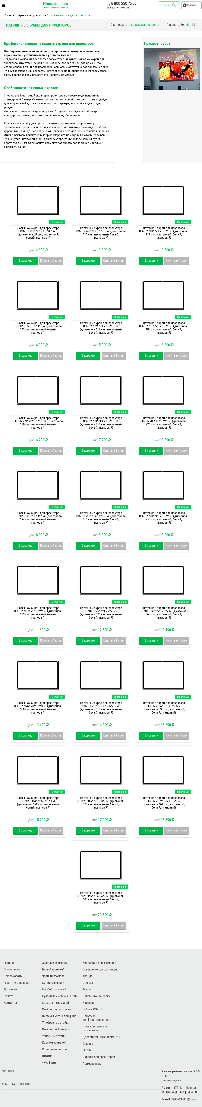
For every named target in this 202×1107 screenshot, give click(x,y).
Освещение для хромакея (100, 969)
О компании (12, 969)
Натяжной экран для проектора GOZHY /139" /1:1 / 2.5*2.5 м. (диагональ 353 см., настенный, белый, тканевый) (101, 707)
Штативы (48, 1056)
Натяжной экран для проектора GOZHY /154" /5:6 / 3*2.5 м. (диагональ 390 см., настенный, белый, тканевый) (164, 707)
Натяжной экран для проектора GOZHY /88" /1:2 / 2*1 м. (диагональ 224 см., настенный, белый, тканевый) (163, 422)
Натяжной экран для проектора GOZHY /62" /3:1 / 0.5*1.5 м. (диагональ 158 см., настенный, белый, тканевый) (101, 327)
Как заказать (13, 976)
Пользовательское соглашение (95, 1028)
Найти (173, 5)
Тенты (87, 989)
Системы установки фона (59, 1016)
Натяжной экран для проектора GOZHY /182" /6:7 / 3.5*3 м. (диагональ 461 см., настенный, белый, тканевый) (164, 802)
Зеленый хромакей (55, 963)
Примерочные (92, 1063)
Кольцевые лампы (54, 1049)
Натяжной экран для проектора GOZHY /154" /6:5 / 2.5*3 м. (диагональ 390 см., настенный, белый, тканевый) (38, 802)
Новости (88, 1002)
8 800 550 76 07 (124, 3)
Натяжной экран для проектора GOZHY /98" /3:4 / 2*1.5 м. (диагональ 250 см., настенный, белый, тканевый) (101, 517)
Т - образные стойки (55, 1022)
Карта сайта (8, 1070)
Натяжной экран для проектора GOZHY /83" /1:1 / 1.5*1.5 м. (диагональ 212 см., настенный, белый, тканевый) (101, 422)
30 (182, 24)
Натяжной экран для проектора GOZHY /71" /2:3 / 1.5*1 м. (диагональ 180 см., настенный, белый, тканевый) (163, 327)
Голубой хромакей (54, 989)
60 (187, 24)
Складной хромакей (55, 1002)
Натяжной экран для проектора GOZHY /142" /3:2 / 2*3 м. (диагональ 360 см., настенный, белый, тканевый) (38, 707)
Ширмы (88, 983)
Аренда (88, 976)
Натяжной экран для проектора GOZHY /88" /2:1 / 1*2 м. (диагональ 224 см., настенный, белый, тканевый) (38, 517)
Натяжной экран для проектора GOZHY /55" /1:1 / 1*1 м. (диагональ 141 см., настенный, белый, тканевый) (38, 327)
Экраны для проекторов (31, 15)
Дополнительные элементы (101, 1037)
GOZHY (87, 1050)
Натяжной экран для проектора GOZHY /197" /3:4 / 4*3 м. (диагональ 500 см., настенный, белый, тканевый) (101, 897)
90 (193, 24)
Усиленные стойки (54, 1036)
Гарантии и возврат (17, 983)
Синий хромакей (53, 983)
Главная (9, 15)
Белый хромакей (53, 969)
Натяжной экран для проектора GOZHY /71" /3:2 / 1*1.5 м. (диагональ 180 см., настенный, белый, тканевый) (38, 422)
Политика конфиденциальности (97, 1018)
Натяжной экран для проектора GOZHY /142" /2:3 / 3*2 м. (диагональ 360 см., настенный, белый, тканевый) (164, 612)
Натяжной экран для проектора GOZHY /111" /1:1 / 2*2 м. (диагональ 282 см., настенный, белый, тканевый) (38, 612)
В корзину (25, 260)
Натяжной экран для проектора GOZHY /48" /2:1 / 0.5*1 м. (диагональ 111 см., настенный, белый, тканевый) (163, 232)
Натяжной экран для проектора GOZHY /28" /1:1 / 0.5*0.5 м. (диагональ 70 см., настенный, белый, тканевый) (38, 232)
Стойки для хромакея (56, 1009)
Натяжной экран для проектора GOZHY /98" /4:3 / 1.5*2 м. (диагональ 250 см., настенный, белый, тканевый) (163, 517)
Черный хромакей (54, 976)
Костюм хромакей (54, 1042)
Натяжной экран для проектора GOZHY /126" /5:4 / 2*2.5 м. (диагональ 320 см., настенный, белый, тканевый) (101, 612)
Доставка (10, 989)
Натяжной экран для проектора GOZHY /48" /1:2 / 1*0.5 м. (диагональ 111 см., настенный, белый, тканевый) (101, 232)
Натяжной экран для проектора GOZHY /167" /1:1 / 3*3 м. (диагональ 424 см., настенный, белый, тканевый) (101, 802)
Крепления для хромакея (99, 963)
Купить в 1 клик (51, 260)
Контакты (10, 1002)
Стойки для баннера (55, 1029)
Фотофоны (49, 1062)
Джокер (88, 1044)
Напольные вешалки (96, 996)
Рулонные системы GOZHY (59, 996)
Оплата (8, 996)
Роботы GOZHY (92, 1009)
